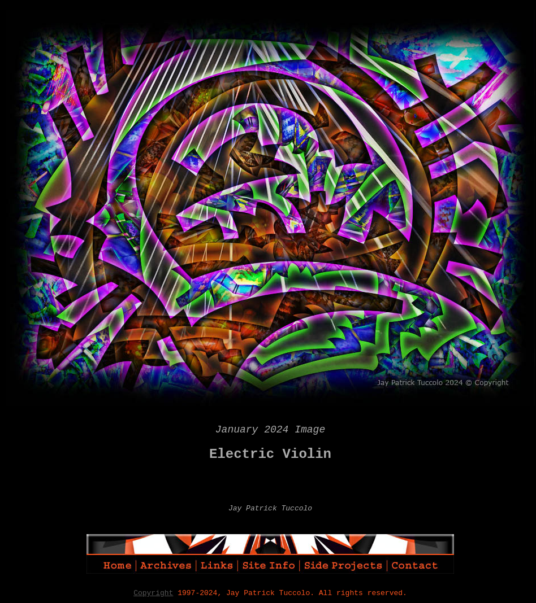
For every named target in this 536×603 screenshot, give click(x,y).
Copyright (153, 593)
